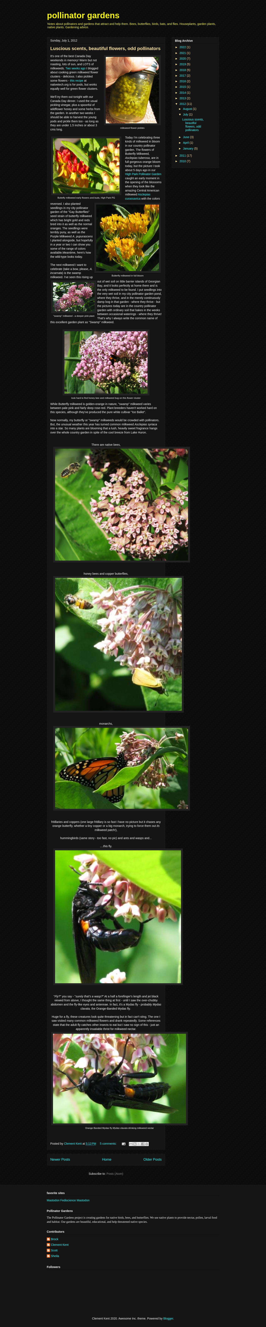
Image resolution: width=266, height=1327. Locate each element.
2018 (183, 70)
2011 (183, 155)
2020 (183, 58)
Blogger (168, 1318)
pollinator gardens (83, 15)
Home (106, 1159)
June (186, 137)
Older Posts (152, 1159)
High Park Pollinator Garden (143, 174)
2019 (183, 64)
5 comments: (108, 1143)
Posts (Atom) (114, 1173)
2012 (183, 104)
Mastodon (83, 1200)
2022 (183, 47)
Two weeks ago (75, 68)
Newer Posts (60, 1159)
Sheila (55, 1256)
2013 (183, 98)
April (186, 142)
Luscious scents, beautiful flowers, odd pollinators (105, 48)
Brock (54, 1239)
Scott (54, 1250)
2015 (183, 86)
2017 (183, 75)
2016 (183, 81)
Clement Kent (60, 1244)
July (186, 114)
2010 (183, 161)
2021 (183, 53)
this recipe (76, 80)
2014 (183, 92)
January (188, 148)
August (188, 108)
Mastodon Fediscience (62, 1200)
